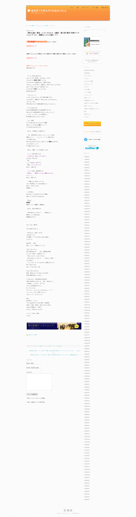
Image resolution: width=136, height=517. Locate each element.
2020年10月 (87, 343)
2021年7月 (86, 318)
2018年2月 (86, 431)
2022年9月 (86, 280)
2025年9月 (86, 181)
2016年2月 (86, 496)
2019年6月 (86, 387)
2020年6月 (86, 354)
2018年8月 (86, 414)
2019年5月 (86, 389)
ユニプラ (86, 86)
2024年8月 (86, 217)
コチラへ (29, 46)
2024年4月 (86, 228)
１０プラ (86, 117)
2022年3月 (86, 296)
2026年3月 (86, 164)
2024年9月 (86, 214)
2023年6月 (86, 255)
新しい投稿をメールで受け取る (36, 402)
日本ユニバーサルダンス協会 (91, 103)
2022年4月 (86, 293)
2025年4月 (86, 195)
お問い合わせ (104, 7)
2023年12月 (87, 239)
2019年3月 (86, 395)
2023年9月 (86, 247)
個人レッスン (87, 97)
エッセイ (86, 78)
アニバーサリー (88, 75)
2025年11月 (87, 175)
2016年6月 (86, 486)
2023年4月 (86, 261)
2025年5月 (86, 192)
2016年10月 (87, 475)
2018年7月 (86, 417)
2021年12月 (87, 304)
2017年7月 (86, 450)
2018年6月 (86, 420)
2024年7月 (86, 219)
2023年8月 (86, 250)
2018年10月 (87, 409)
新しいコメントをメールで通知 (36, 398)
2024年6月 (86, 222)
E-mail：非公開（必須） (33, 367)
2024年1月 (86, 236)
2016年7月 (86, 483)
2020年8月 (86, 348)
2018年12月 (87, 403)
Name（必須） (30, 363)
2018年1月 (86, 433)
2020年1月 (86, 368)
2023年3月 (86, 263)
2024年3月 (86, 230)
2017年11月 (87, 439)
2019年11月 (87, 373)
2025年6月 (86, 189)
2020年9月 (86, 346)
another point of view (89, 70)
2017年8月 (86, 447)
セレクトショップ (88, 84)
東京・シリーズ (50, 25)
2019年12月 (87, 370)
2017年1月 (86, 466)
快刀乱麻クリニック (89, 100)
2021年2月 (86, 332)
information (87, 73)
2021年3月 (86, 329)
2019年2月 (86, 398)
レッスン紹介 (94, 7)
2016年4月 (86, 491)
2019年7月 (86, 384)
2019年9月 (86, 378)
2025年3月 (86, 197)
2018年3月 (86, 428)
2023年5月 (86, 258)
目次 (77, 7)
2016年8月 (86, 480)
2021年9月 (86, 313)
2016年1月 (86, 499)
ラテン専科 (87, 89)
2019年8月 (86, 381)
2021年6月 (86, 321)
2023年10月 (87, 244)
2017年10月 (87, 442)
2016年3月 (86, 494)
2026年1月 (86, 170)
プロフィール (85, 7)
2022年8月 (86, 282)
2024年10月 (87, 211)
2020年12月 (87, 337)
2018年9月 (86, 411)
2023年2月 (86, 266)
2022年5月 (86, 291)
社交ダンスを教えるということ (91, 108)
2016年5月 (86, 488)
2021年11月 (87, 307)
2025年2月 (86, 200)
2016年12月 (87, 469)
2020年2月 (86, 365)
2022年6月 (86, 288)
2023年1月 (86, 269)
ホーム (72, 7)
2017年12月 (87, 436)
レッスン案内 (30, 25)
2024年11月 (87, 208)
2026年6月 (86, 156)
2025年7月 (86, 186)
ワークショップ (40, 25)
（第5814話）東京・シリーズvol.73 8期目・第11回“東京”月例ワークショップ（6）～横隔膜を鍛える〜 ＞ (55, 354)
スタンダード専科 (88, 81)
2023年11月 (87, 241)
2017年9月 (86, 444)
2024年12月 (87, 206)
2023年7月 (86, 252)
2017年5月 (86, 455)
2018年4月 (86, 425)
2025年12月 (87, 173)
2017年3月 (86, 461)
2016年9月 (86, 477)
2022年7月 (86, 285)
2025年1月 (86, 203)
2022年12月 (87, 272)
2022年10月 (87, 277)
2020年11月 (87, 340)
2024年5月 (86, 225)
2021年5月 (86, 324)
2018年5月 (86, 422)
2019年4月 (86, 392)
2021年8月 (86, 315)
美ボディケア (87, 114)
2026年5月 (86, 159)
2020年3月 (86, 362)
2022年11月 (87, 274)
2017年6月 (86, 453)
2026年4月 (86, 162)
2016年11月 (87, 472)
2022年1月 (86, 302)
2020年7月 (86, 351)
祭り (85, 111)
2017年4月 (86, 458)
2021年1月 (86, 335)
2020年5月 (86, 357)
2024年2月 (86, 233)
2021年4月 (86, 326)
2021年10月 (87, 310)
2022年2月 (86, 299)
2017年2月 (86, 464)
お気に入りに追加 (32, 334)
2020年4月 (86, 359)
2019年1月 (86, 400)
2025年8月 (86, 184)
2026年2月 (86, 167)
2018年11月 (87, 406)
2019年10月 (87, 376)
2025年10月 (87, 178)
